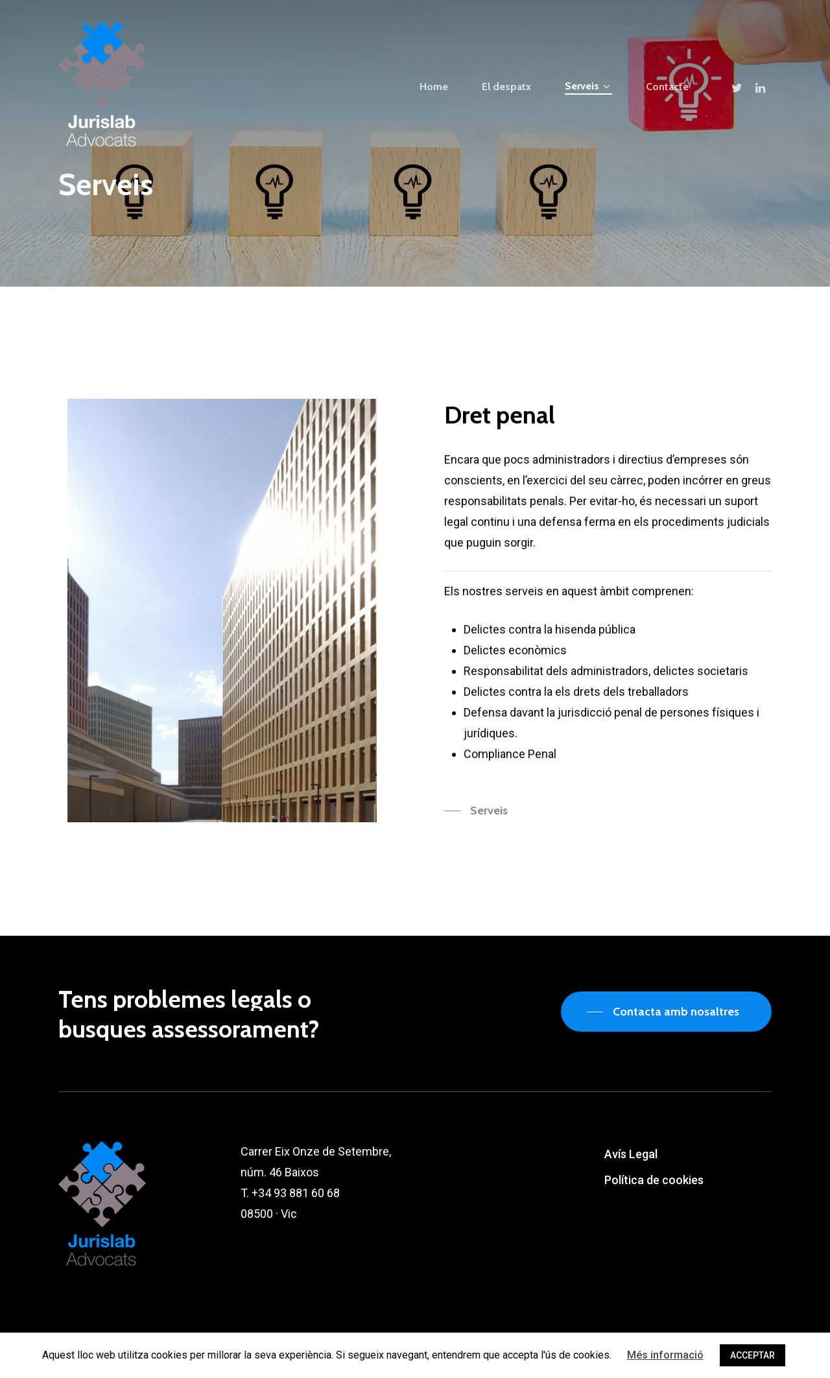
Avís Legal (631, 1154)
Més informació (665, 1355)
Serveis (587, 86)
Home (434, 87)
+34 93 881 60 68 (296, 1193)
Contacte (667, 87)
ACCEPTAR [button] (752, 1355)
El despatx (506, 87)
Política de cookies (654, 1180)
